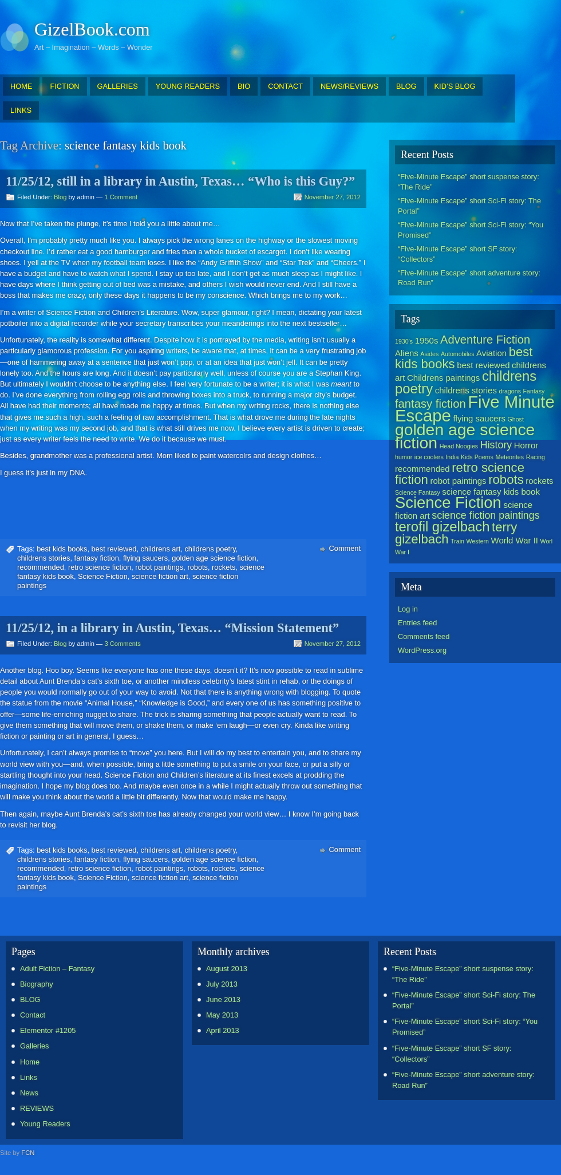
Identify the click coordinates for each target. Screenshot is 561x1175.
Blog (60, 197)
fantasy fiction (96, 558)
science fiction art (160, 576)
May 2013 (222, 1015)
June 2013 (223, 999)
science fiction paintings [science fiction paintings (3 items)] (485, 515)
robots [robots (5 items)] (506, 479)
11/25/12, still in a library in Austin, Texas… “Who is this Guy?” (180, 181)
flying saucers (145, 558)
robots (197, 567)
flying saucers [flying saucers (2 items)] (479, 418)
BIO (244, 86)
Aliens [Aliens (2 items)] (406, 353)
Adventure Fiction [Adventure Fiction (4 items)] (485, 339)
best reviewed (114, 549)
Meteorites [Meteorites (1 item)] (509, 457)
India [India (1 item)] (452, 457)
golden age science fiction (214, 558)
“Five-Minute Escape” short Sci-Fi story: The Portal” (469, 205)
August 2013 (226, 968)
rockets (223, 567)
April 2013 (222, 1030)
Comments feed (423, 636)
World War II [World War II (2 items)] (514, 540)
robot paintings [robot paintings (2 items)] (458, 481)
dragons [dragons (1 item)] (510, 391)
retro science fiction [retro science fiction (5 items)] (459, 473)
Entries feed (417, 622)
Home (29, 1062)
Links (28, 1077)
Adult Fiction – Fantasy (57, 968)
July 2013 (222, 984)
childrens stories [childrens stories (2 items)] (466, 390)
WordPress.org (422, 650)
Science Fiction (103, 576)
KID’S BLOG (455, 86)
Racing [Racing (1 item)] (535, 457)
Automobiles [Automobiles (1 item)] (458, 353)
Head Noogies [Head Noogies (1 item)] (459, 446)
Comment (345, 548)
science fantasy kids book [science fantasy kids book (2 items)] (491, 491)
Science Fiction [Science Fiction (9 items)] (448, 502)
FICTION (64, 86)
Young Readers (45, 1123)
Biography (36, 984)
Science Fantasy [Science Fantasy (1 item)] (417, 492)
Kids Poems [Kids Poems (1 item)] (477, 457)
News (29, 1093)
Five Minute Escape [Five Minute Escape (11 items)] (475, 408)
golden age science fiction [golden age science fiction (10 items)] (465, 436)
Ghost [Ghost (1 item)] (515, 419)
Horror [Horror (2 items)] (526, 445)
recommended (40, 567)
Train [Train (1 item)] (457, 541)
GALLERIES (117, 86)
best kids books (62, 549)
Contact (32, 1015)
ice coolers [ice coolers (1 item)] (429, 457)
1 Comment (120, 197)
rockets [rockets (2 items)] (539, 481)
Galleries (34, 1046)
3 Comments (122, 643)
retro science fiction (99, 567)
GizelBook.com (92, 29)
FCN (27, 1152)
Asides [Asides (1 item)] (429, 353)
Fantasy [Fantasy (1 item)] (534, 391)
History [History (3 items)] (496, 445)
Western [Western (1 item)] (478, 541)
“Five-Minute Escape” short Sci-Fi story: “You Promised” (470, 229)
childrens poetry (209, 549)
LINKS (20, 110)
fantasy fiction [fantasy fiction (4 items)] (430, 403)
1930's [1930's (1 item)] (404, 341)
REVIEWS (37, 1108)
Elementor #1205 (48, 1030)
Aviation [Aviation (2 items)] (491, 353)
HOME (21, 86)
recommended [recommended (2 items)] (422, 469)
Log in (408, 609)
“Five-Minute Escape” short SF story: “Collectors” (457, 254)
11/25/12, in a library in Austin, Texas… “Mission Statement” (172, 628)
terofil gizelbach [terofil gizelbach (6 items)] (442, 526)
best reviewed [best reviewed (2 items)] (483, 365)
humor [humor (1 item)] (403, 457)
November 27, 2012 (333, 197)
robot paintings (159, 567)
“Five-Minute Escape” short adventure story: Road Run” (469, 278)
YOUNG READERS (188, 86)
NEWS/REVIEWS (349, 86)
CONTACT (285, 86)
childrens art (161, 549)
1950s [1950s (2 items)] (426, 340)
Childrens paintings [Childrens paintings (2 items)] (443, 378)
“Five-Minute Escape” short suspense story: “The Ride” (468, 181)
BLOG (406, 86)
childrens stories (43, 558)
